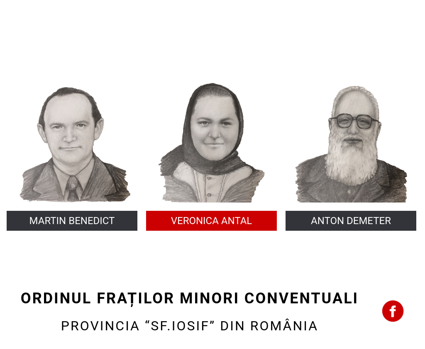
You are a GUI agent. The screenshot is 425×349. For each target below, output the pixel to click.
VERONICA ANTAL (211, 221)
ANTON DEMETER (351, 221)
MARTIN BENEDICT (72, 221)
